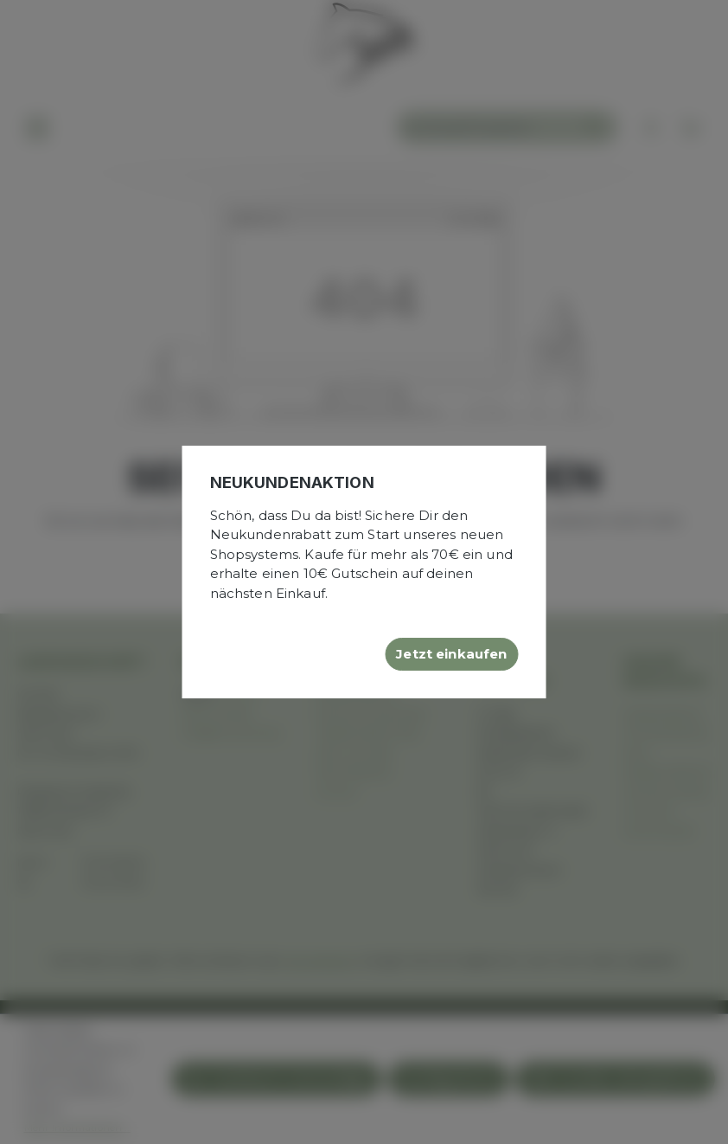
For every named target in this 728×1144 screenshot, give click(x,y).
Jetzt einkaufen (451, 654)
